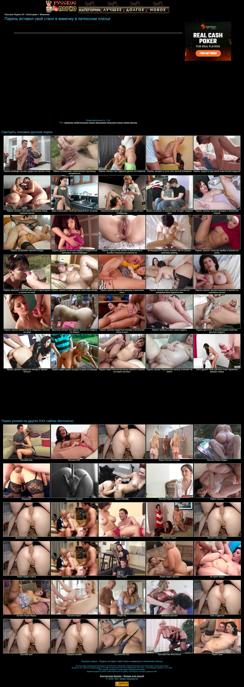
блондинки (101, 122)
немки (127, 122)
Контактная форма (111, 676)
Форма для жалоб (133, 676)
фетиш (133, 122)
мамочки (68, 122)
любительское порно (84, 122)
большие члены (115, 122)
